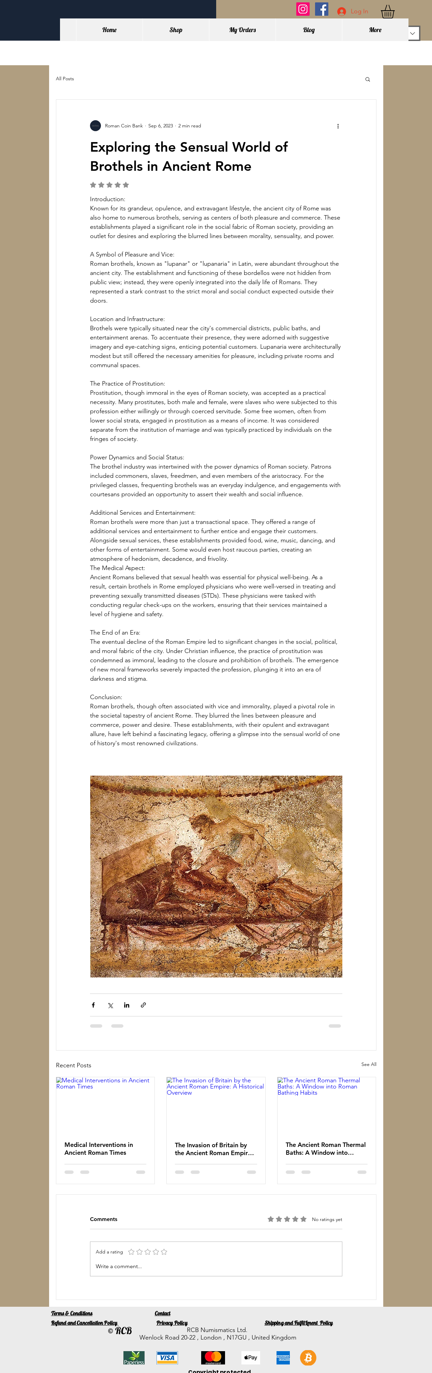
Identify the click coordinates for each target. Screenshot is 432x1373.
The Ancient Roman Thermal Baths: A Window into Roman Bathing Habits (326, 1148)
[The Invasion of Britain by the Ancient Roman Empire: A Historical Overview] (216, 1105)
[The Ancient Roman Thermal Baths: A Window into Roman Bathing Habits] (327, 1105)
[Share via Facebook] (93, 1005)
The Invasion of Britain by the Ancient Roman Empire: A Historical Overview (214, 1149)
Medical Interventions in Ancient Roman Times (98, 1148)
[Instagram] (303, 9)
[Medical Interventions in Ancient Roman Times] (105, 1105)
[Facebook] (321, 9)
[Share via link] (143, 1005)
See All (368, 1064)
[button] (396, 11)
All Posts (65, 78)
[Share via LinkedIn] (126, 1005)
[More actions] (338, 126)
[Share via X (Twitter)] (110, 1005)
